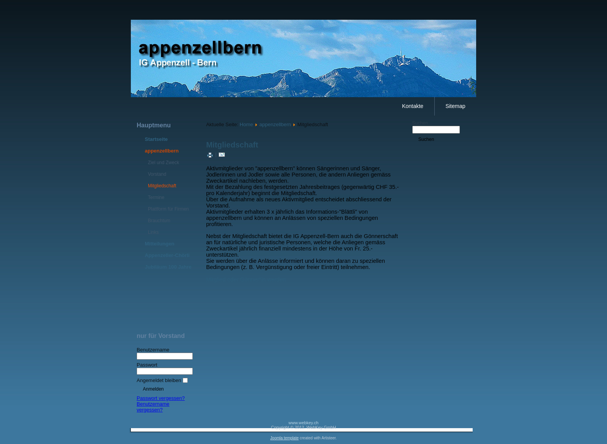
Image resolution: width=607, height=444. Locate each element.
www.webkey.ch (303, 422)
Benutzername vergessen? (153, 407)
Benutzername (153, 350)
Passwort (147, 365)
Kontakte (412, 106)
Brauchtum (159, 220)
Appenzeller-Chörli (167, 255)
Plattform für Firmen (168, 209)
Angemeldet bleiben (159, 380)
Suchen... (422, 123)
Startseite (156, 139)
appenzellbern (161, 151)
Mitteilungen (160, 244)
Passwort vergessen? (161, 398)
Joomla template (284, 438)
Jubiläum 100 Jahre (168, 267)
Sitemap (455, 106)
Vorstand (157, 174)
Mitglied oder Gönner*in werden (246, 279)
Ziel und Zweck (163, 162)
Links (153, 232)
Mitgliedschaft (162, 186)
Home (246, 124)
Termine (156, 197)
